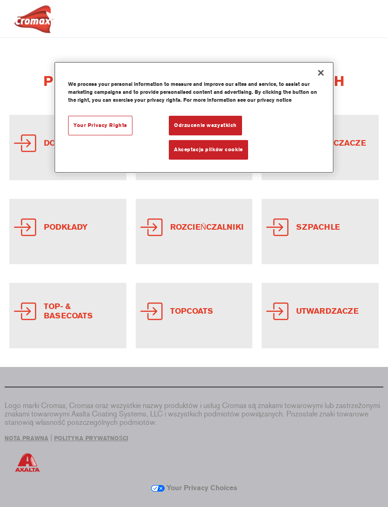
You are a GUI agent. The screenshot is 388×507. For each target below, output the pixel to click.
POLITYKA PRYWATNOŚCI (91, 438)
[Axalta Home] (34, 26)
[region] (194, 117)
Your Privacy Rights (100, 125)
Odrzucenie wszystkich (205, 125)
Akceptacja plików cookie (208, 149)
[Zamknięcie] (321, 73)
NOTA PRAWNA (26, 438)
